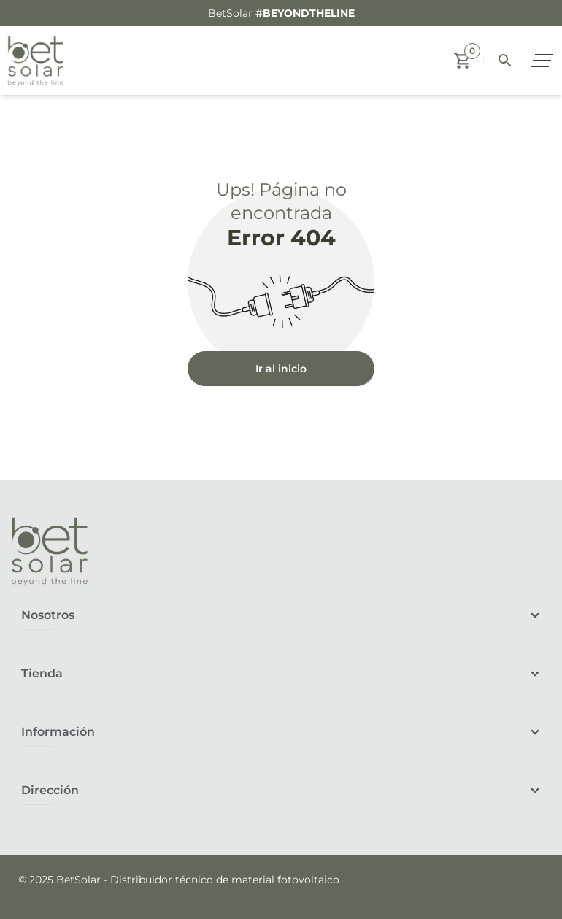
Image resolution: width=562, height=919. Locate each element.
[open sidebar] (543, 60)
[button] (462, 60)
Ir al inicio (281, 368)
